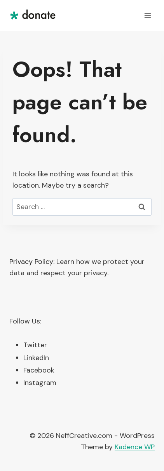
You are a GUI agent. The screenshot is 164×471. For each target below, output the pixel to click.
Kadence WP (135, 447)
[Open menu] (147, 15)
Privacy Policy (31, 261)
